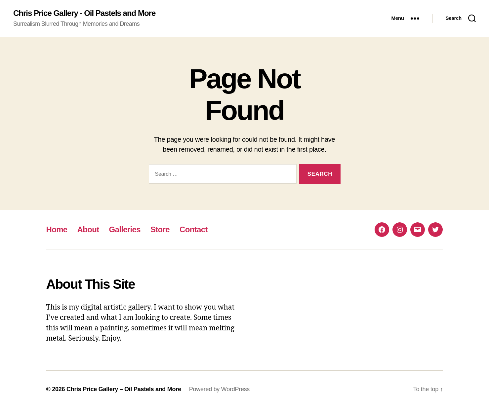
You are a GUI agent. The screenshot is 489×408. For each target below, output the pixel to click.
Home (56, 229)
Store (160, 229)
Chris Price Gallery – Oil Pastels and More (123, 389)
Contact (194, 229)
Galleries (125, 229)
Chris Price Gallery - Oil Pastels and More (84, 13)
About (88, 229)
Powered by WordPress (219, 389)
